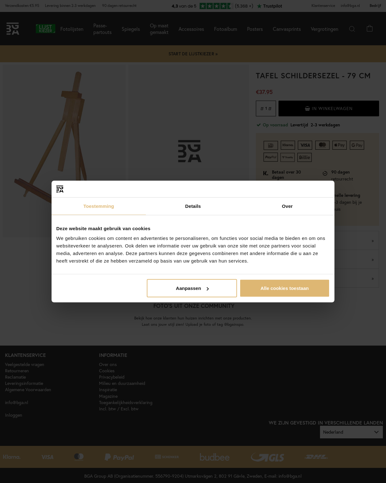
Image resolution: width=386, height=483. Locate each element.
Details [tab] (193, 205)
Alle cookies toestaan (285, 288)
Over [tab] (287, 205)
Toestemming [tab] (98, 205)
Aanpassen (192, 288)
